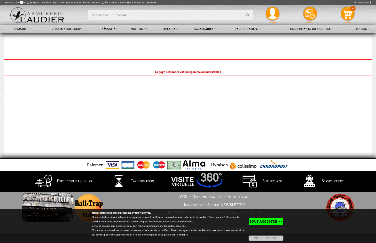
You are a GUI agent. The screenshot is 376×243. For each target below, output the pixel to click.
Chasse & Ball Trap (66, 29)
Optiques (170, 29)
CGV (183, 197)
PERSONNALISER (266, 238)
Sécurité (109, 29)
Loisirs (361, 29)
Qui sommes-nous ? (207, 197)
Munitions (139, 29)
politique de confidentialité (173, 234)
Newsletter (361, 2)
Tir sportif (20, 29)
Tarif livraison (130, 181)
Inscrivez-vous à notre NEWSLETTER (214, 205)
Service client (320, 181)
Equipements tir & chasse (310, 29)
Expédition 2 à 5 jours (62, 181)
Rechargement (247, 29)
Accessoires (203, 29)
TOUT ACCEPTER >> (266, 221)
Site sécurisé (260, 181)
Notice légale (238, 197)
